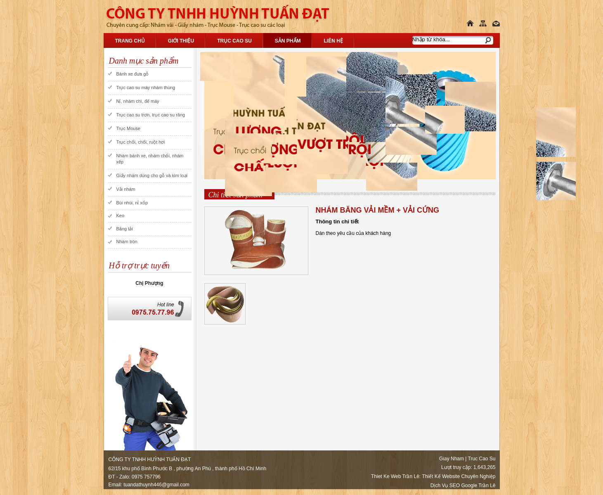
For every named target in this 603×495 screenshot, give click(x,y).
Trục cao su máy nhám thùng (145, 87)
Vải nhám (125, 189)
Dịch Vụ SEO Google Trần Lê (463, 485)
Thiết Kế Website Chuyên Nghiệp (458, 476)
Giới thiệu (181, 41)
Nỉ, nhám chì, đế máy (137, 101)
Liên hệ (333, 41)
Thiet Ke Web (386, 476)
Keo (120, 215)
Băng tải (124, 228)
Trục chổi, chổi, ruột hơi (140, 142)
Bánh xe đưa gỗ (132, 73)
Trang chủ (130, 41)
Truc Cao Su (482, 459)
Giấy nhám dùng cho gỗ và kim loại (151, 175)
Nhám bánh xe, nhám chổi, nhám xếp (150, 158)
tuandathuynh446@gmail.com (156, 485)
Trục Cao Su (234, 41)
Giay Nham (451, 459)
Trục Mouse (128, 128)
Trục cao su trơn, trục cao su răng (150, 114)
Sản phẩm (288, 41)
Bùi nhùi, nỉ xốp (132, 202)
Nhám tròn (126, 241)
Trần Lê (410, 476)
